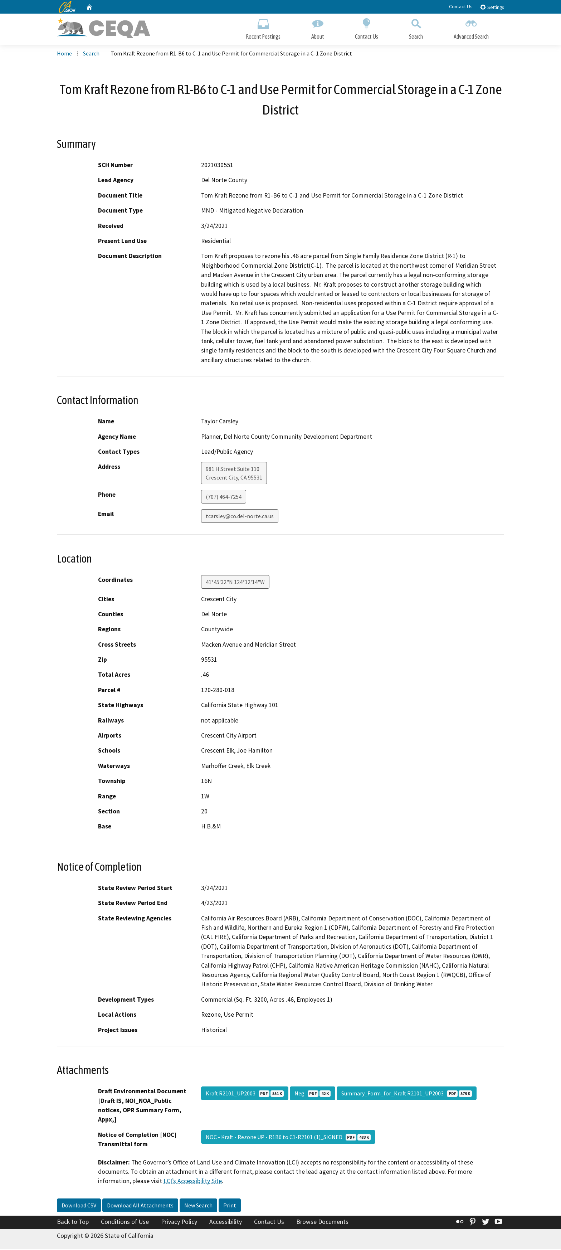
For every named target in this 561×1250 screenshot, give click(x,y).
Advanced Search (471, 27)
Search (415, 27)
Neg (312, 1094)
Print (229, 1206)
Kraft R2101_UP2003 (245, 1094)
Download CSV (79, 1206)
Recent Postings (263, 27)
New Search (198, 1206)
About (318, 27)
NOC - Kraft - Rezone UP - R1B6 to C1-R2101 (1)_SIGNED (288, 1137)
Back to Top (73, 1222)
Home (64, 54)
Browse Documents (322, 1222)
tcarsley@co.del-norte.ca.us (240, 517)
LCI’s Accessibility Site (193, 1182)
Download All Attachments (140, 1206)
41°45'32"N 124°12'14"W (235, 582)
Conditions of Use (125, 1222)
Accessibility (225, 1222)
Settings (492, 7)
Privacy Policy (179, 1222)
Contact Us (461, 6)
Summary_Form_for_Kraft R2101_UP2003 (406, 1094)
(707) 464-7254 (224, 497)
